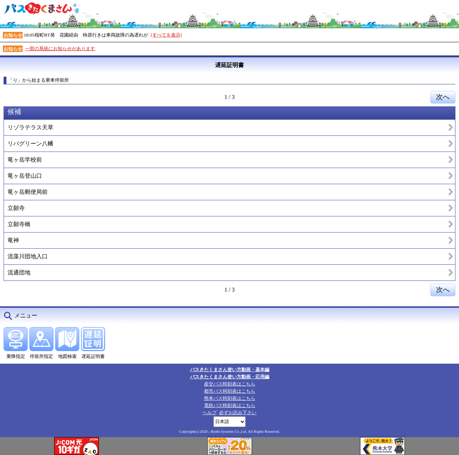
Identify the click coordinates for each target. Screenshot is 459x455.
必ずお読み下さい (237, 412)
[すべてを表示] (166, 35)
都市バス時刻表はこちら (229, 391)
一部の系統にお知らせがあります (60, 48)
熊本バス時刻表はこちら (229, 398)
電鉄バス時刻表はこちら (229, 405)
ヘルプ (210, 412)
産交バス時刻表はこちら (229, 384)
